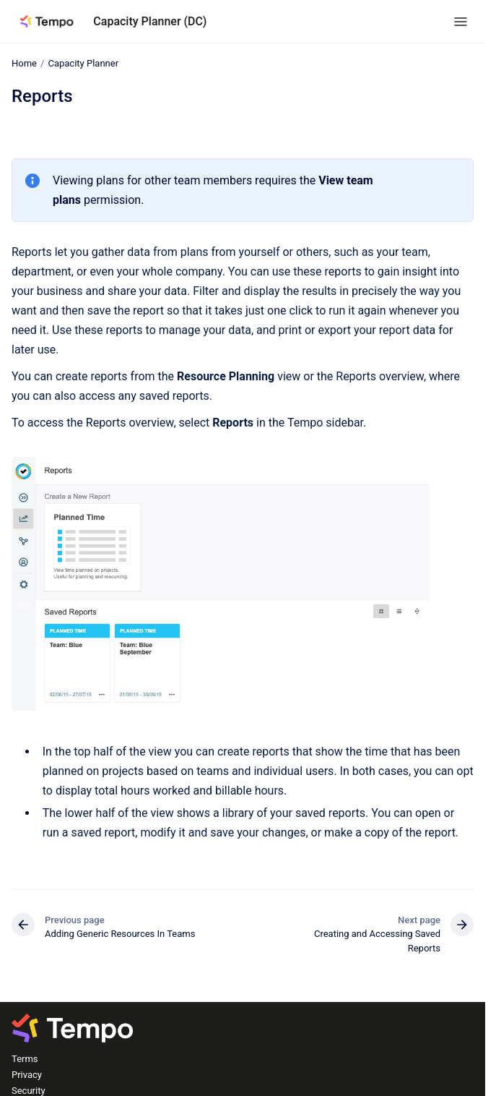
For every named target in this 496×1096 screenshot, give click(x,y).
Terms (25, 1058)
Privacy (27, 1074)
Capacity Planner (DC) (149, 21)
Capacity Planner (83, 63)
